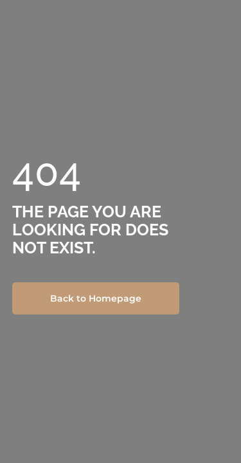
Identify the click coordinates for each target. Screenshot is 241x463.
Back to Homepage (95, 298)
